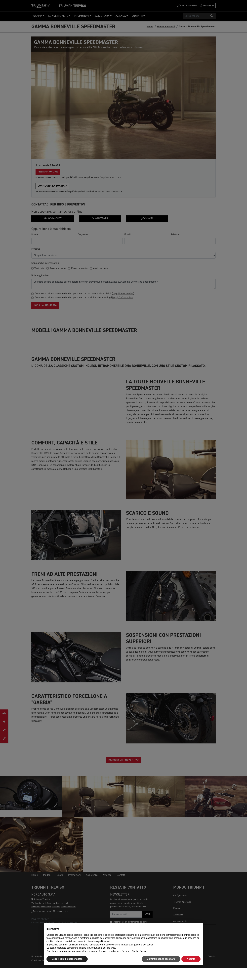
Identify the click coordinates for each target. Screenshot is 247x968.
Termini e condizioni (109, 951)
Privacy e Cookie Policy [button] (134, 951)
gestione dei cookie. (144, 944)
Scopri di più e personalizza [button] (67, 959)
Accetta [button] (191, 959)
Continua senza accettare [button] (161, 959)
